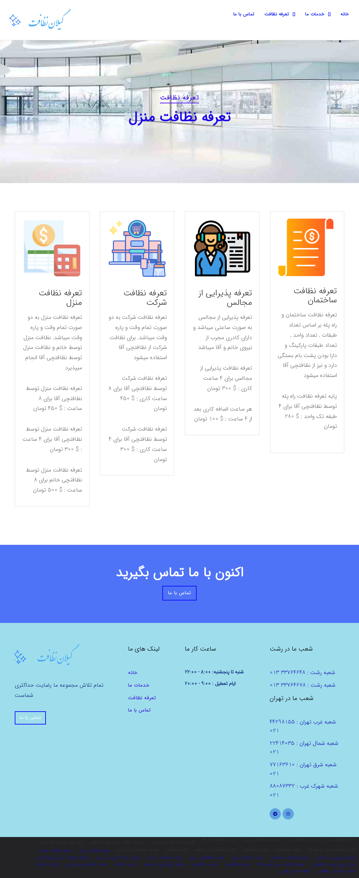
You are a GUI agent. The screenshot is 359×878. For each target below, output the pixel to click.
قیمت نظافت (125, 864)
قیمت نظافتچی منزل (206, 857)
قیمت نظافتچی (204, 864)
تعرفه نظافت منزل (60, 298)
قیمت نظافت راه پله (164, 857)
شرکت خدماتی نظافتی (336, 870)
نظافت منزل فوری (295, 870)
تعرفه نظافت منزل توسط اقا (280, 864)
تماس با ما (244, 14)
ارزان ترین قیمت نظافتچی (333, 864)
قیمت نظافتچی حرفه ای (86, 864)
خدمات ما (314, 14)
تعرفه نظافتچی (237, 864)
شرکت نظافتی (47, 864)
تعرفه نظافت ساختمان (315, 295)
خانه (344, 14)
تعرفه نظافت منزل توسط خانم (62, 857)
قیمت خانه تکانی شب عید (117, 857)
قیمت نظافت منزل (247, 857)
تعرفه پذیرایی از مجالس (225, 298)
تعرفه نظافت (276, 14)
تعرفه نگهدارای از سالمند (163, 864)
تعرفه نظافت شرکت (145, 298)
